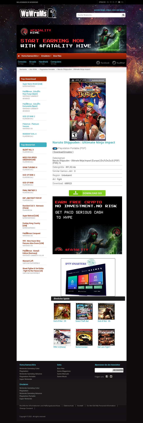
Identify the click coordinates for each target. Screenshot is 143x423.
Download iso (92, 192)
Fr (111, 2)
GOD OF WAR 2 (29, 115)
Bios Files (57, 55)
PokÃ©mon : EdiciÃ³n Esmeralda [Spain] (31, 104)
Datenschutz (69, 405)
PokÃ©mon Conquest (31, 232)
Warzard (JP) (28, 260)
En (108, 2)
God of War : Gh (104, 320)
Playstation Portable (47, 68)
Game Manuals (63, 373)
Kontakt (80, 405)
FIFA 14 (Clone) (59, 346)
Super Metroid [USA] (31, 215)
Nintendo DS (28, 128)
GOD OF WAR (28, 182)
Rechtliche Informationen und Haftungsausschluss (40, 405)
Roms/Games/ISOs (30, 55)
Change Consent (26, 407)
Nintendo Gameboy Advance (31, 373)
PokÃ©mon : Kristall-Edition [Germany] (31, 251)
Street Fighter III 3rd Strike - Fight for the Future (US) (33, 269)
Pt (116, 2)
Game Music (62, 375)
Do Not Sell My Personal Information (101, 405)
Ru (122, 2)
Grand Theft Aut (82, 320)
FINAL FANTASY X (30, 189)
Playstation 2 (28, 118)
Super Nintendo (29, 85)
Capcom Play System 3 (31, 262)
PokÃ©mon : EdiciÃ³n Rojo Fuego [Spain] (31, 92)
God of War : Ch (59, 320)
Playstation (27, 209)
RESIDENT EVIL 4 (29, 133)
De (119, 2)
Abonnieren (118, 369)
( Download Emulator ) (63, 151)
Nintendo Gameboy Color (33, 254)
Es (113, 2)
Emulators (46, 55)
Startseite (23, 68)
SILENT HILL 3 (28, 149)
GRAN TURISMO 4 (30, 166)
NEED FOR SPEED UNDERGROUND (30, 157)
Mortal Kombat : (82, 346)
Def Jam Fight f (104, 346)
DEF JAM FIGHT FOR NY (32, 197)
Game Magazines (64, 370)
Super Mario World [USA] (32, 83)
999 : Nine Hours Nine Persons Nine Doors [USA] (33, 241)
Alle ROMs (33, 68)
